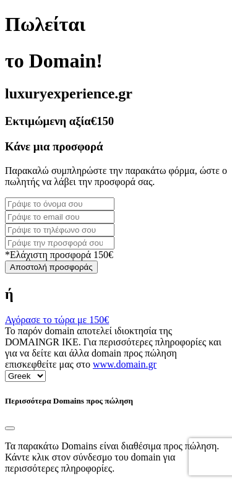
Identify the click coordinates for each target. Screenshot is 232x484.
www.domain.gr (125, 364)
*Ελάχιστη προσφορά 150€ (59, 254)
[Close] (10, 428)
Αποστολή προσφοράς (51, 267)
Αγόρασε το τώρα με (57, 319)
